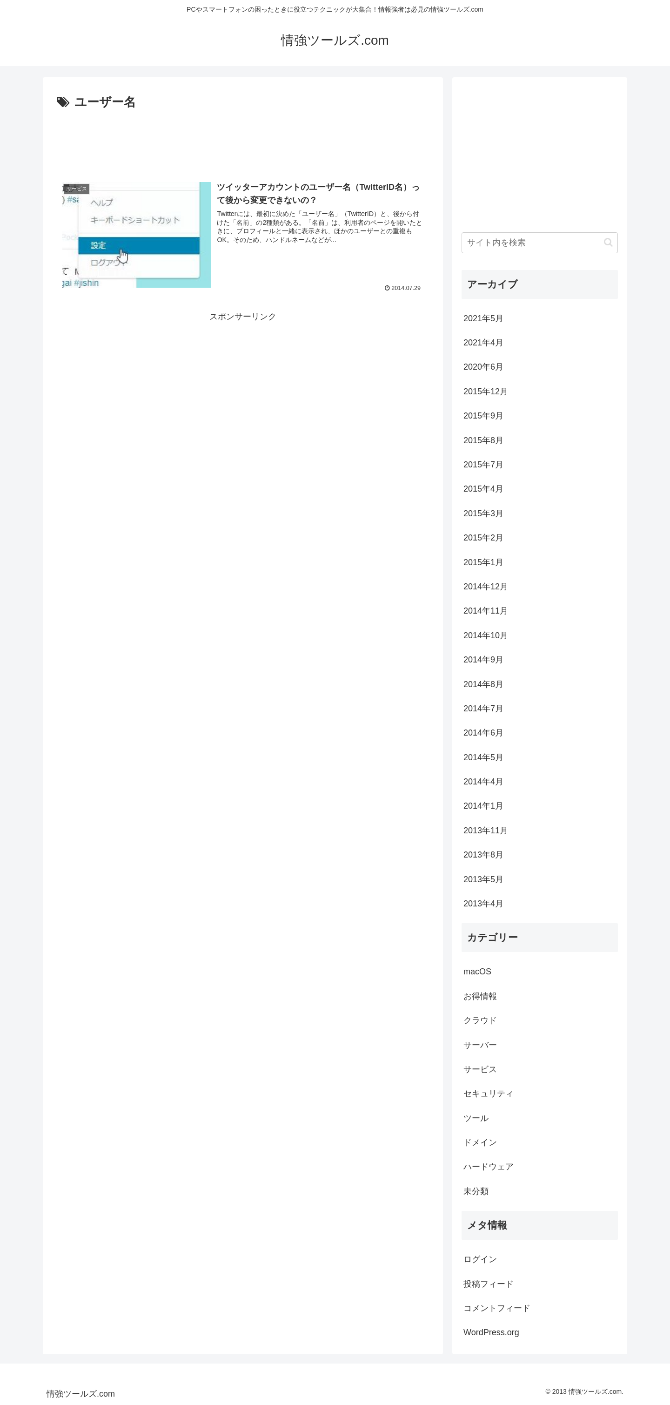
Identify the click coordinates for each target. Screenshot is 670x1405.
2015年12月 (485, 391)
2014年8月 (483, 684)
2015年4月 (483, 488)
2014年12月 (485, 586)
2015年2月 (483, 537)
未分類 (476, 1191)
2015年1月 (483, 562)
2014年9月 (483, 659)
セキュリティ (488, 1093)
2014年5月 (483, 757)
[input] (540, 242)
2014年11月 (485, 610)
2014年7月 (483, 708)
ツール (476, 1118)
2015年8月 (483, 440)
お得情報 (480, 996)
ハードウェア (488, 1166)
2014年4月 (483, 781)
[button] (608, 242)
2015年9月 (483, 415)
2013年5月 (483, 879)
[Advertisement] (243, 139)
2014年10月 (485, 635)
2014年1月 (483, 806)
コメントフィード (496, 1308)
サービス (480, 1069)
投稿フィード (488, 1284)
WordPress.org (491, 1332)
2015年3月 (483, 513)
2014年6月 (483, 732)
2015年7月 (483, 464)
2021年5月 (483, 318)
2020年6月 (483, 367)
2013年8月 (483, 854)
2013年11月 (485, 830)
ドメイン (480, 1142)
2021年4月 (483, 342)
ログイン (480, 1259)
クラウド (480, 1020)
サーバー (480, 1045)
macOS (477, 971)
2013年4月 (483, 903)
